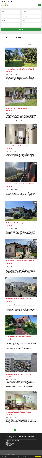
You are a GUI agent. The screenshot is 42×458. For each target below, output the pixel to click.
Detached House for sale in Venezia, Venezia (20, 69)
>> (26, 429)
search (21, 29)
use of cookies (12, 454)
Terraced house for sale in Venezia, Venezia (20, 184)
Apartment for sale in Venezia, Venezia (18, 146)
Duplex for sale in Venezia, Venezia (17, 108)
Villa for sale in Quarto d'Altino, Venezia (18, 336)
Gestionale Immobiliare (32, 451)
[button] (10, 12)
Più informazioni (28, 456)
